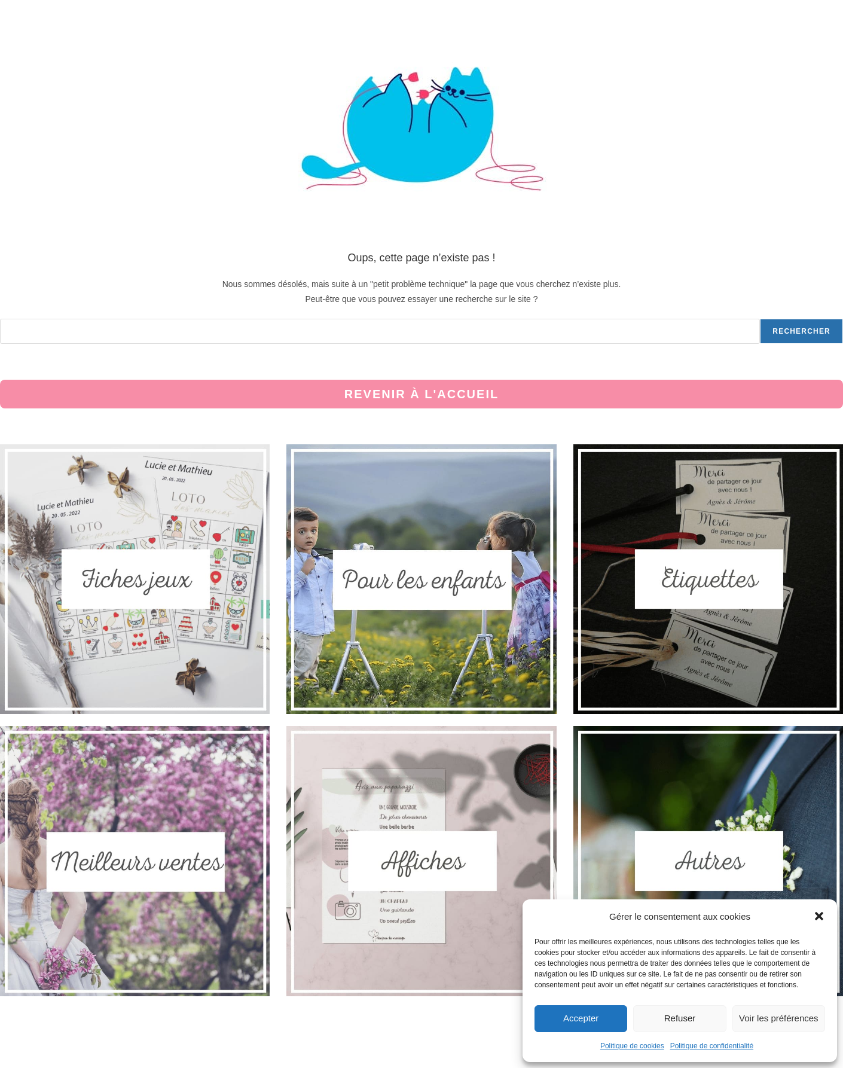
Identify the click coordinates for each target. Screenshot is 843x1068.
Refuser (680, 1018)
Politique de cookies (632, 1046)
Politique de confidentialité (711, 1046)
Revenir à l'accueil (421, 394)
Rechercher (801, 331)
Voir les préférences (778, 1018)
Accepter (580, 1018)
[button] (819, 916)
